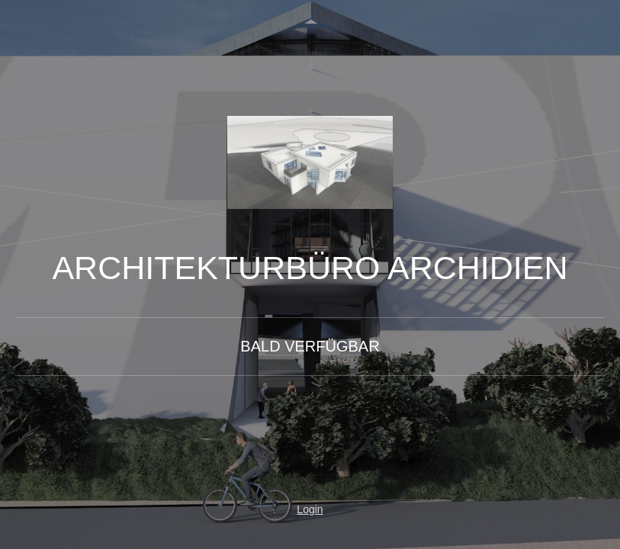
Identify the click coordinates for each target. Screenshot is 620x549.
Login (310, 509)
